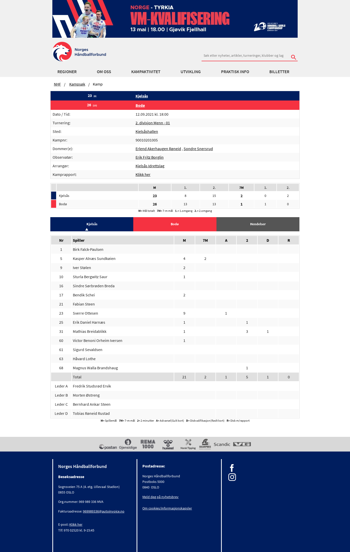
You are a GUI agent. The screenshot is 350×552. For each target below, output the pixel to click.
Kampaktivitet (145, 71)
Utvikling (191, 71)
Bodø (140, 105)
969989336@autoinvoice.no (103, 511)
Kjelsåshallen (147, 131)
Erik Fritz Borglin (150, 157)
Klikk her (143, 174)
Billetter (279, 71)
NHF (57, 84)
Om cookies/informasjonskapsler (167, 508)
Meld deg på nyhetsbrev (160, 497)
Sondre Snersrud (198, 148)
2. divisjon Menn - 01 (153, 122)
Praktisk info (235, 71)
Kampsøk (77, 84)
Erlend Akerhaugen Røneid (158, 148)
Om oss (104, 71)
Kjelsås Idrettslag (150, 165)
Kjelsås (142, 95)
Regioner (67, 71)
